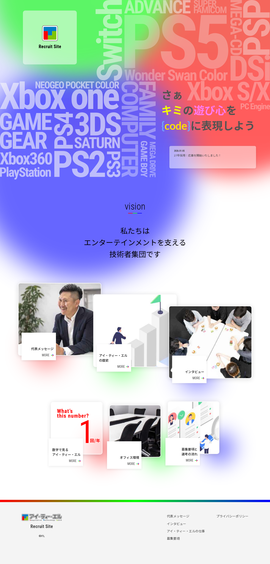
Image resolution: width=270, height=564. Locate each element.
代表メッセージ (178, 516)
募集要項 (173, 538)
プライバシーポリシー (232, 516)
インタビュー (176, 524)
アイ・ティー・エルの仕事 (186, 531)
